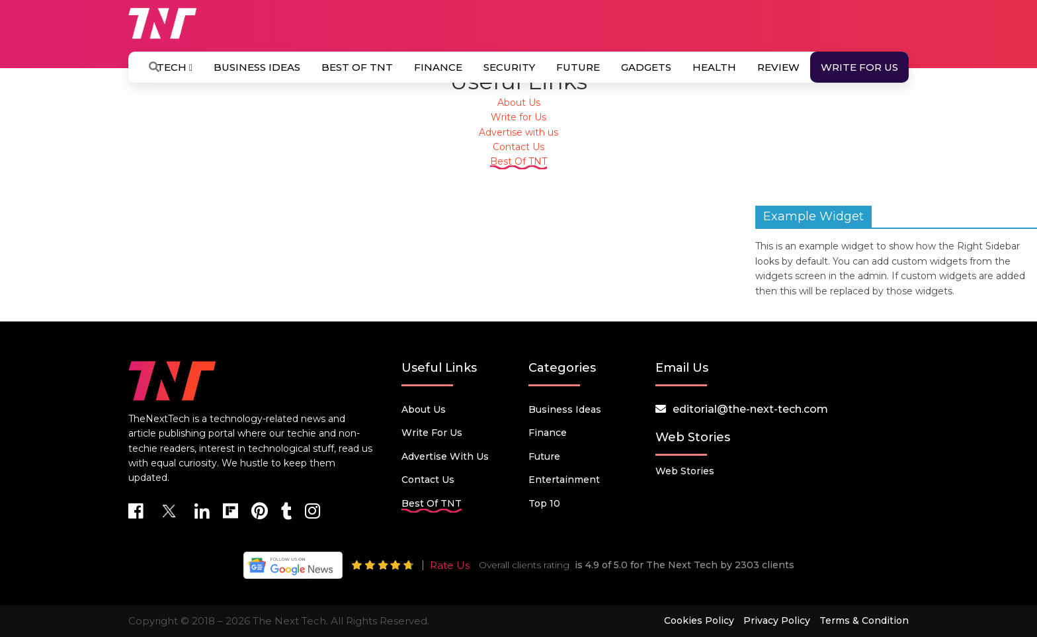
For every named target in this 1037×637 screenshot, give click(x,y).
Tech (174, 67)
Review (778, 67)
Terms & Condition (864, 620)
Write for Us (859, 67)
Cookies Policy (699, 620)
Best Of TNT (357, 67)
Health (714, 67)
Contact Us (518, 147)
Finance (438, 67)
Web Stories (684, 471)
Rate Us (450, 565)
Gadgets (646, 67)
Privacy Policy (776, 620)
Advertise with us (518, 132)
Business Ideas (257, 67)
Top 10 (544, 503)
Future (578, 67)
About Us (518, 102)
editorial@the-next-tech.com (750, 409)
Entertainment (564, 480)
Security (509, 67)
